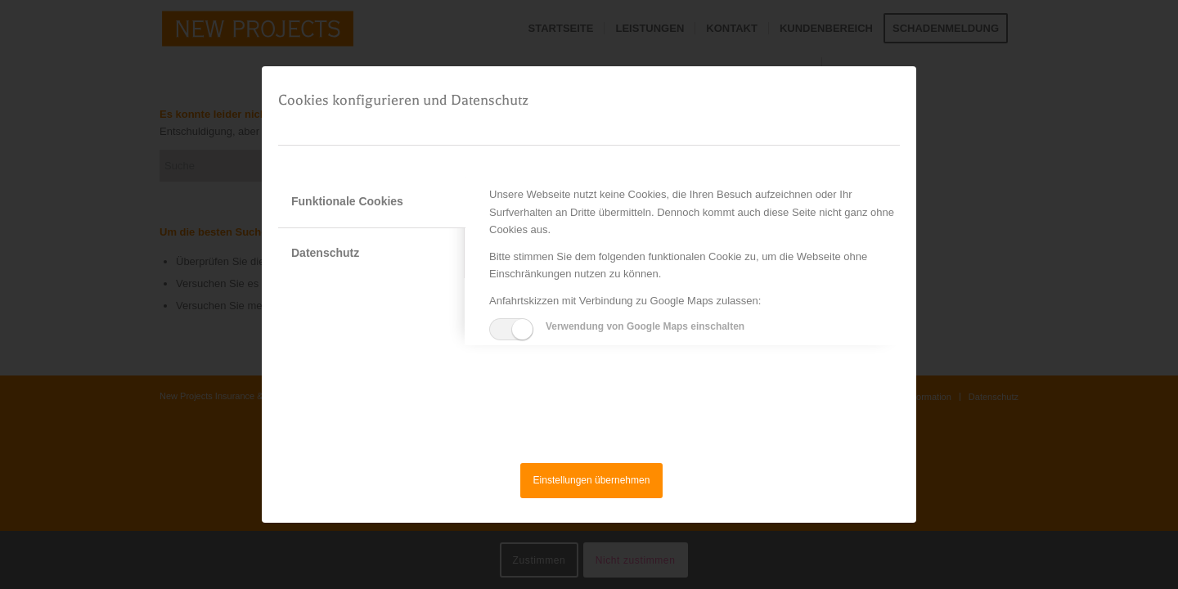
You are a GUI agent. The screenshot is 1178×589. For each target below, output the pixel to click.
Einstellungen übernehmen (591, 480)
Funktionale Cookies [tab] (347, 201)
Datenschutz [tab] (325, 252)
